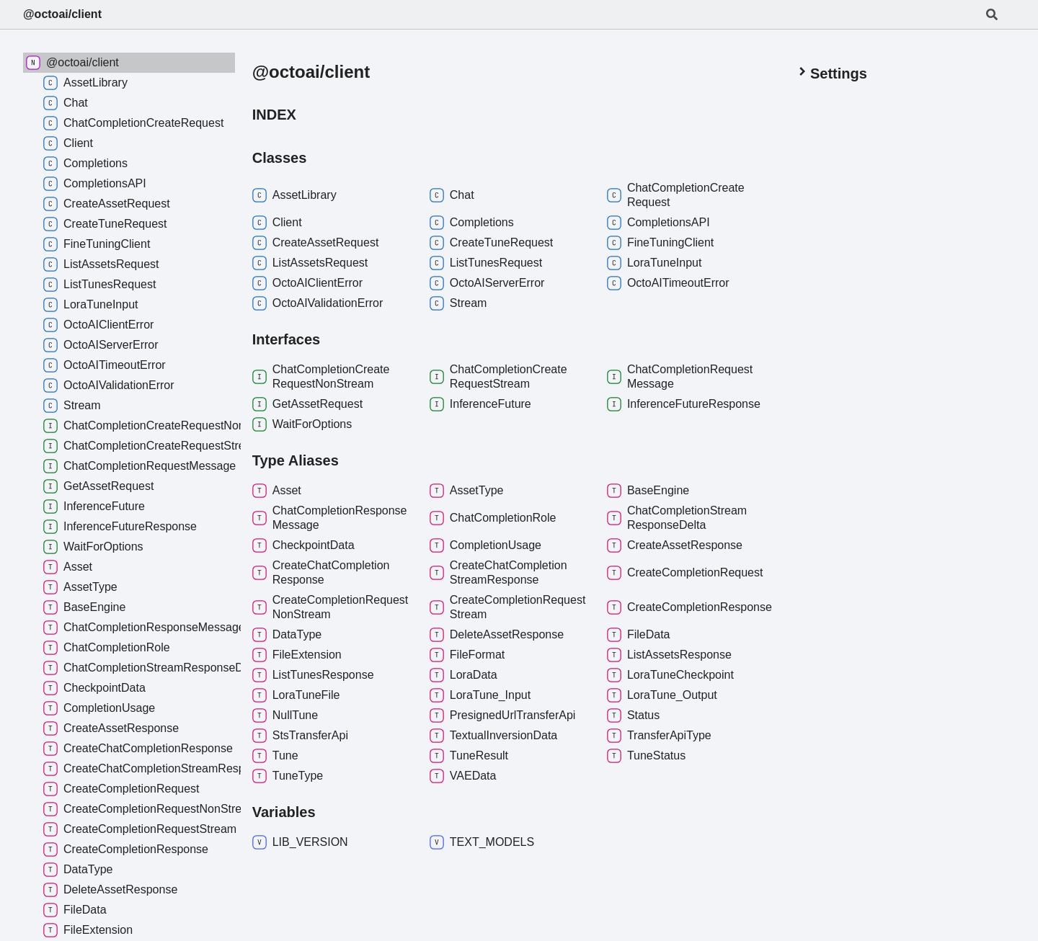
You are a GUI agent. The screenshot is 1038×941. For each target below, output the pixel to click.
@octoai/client (62, 14)
